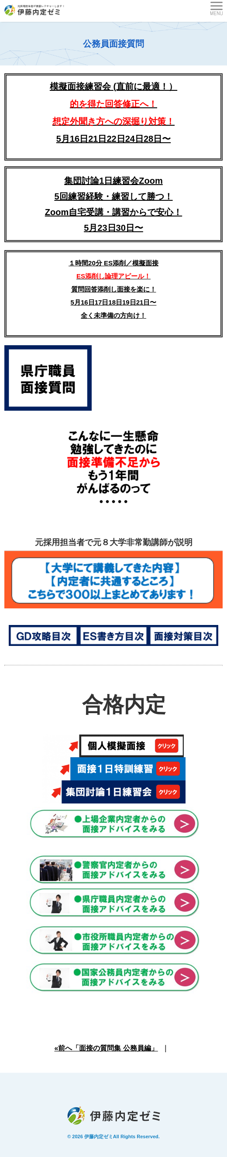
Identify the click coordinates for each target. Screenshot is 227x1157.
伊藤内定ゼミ (98, 1136)
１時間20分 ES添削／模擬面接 (113, 263)
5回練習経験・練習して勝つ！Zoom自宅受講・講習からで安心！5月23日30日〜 (113, 212)
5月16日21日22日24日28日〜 (113, 139)
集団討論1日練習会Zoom (113, 180)
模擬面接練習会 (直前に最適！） (113, 104)
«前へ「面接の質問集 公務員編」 (106, 1048)
